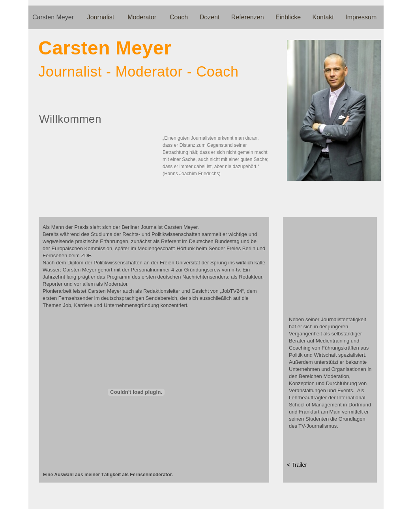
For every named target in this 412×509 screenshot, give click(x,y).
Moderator (143, 17)
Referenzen (248, 17)
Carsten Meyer (54, 17)
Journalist (102, 17)
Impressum (360, 17)
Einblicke (288, 17)
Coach (180, 17)
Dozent (210, 17)
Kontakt (324, 17)
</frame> (136, 392)
